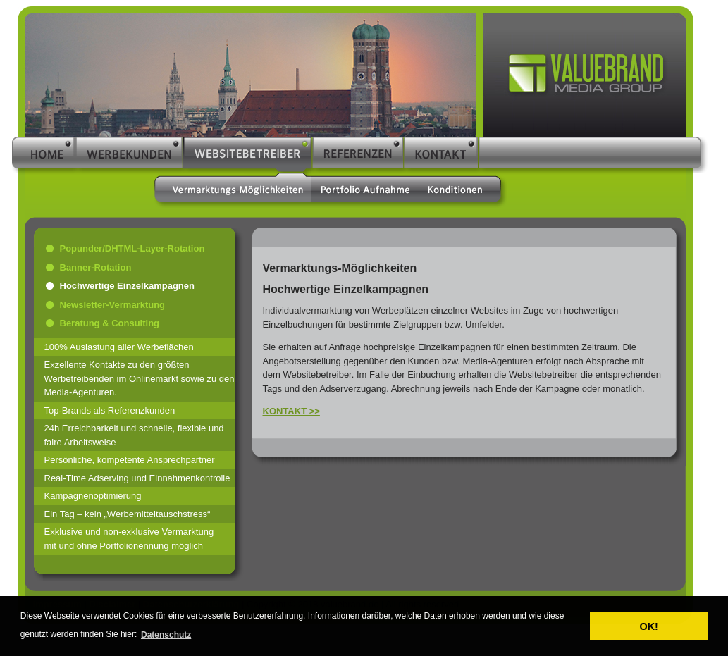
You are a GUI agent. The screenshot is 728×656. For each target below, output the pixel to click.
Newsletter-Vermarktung (113, 304)
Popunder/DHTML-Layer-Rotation (132, 248)
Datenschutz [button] (166, 635)
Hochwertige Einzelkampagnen (127, 285)
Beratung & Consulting (110, 323)
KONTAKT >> (291, 411)
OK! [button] (648, 626)
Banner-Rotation (96, 267)
